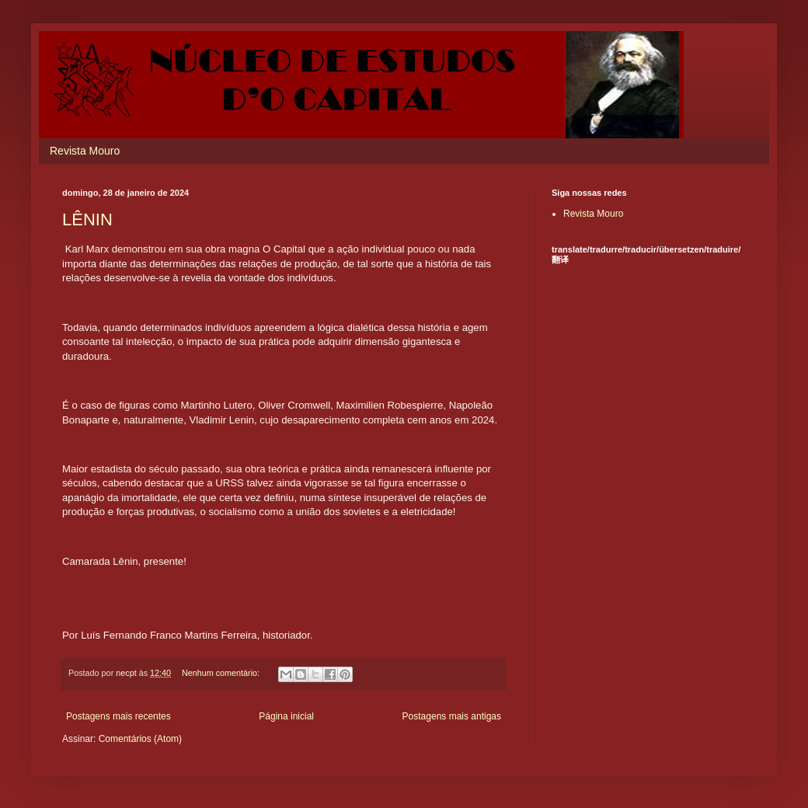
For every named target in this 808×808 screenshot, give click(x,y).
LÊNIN (87, 219)
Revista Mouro (85, 151)
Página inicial (286, 716)
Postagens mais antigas (451, 716)
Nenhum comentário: (222, 672)
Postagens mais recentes (118, 716)
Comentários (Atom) (140, 738)
